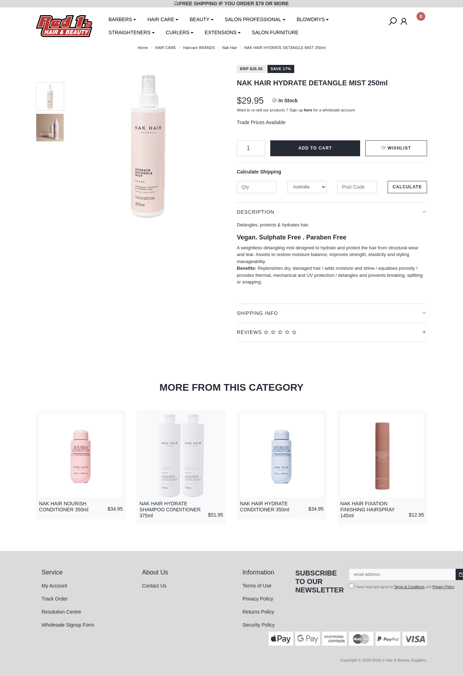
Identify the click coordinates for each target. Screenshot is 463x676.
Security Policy (258, 625)
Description (255, 212)
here (308, 110)
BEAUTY (199, 19)
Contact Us (154, 586)
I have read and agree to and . (402, 586)
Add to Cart (315, 148)
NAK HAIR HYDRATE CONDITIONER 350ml (264, 506)
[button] (396, 148)
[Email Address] (402, 574)
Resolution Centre (61, 612)
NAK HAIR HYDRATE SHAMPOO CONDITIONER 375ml (170, 509)
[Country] (307, 187)
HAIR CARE (160, 19)
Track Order (55, 599)
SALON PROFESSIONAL (253, 19)
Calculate (407, 186)
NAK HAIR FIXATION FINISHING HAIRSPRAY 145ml (367, 509)
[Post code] (357, 187)
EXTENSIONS (220, 32)
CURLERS (178, 32)
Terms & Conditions (409, 587)
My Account (54, 586)
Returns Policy (258, 612)
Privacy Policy (257, 599)
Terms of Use (256, 586)
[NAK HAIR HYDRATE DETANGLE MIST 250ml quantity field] (251, 148)
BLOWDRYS (311, 19)
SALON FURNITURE (275, 32)
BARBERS (120, 19)
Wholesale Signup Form (68, 625)
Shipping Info (257, 313)
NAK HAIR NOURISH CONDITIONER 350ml (63, 506)
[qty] (257, 187)
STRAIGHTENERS (129, 32)
